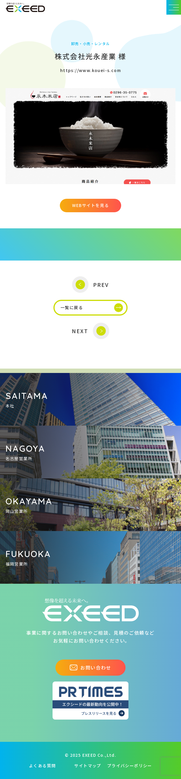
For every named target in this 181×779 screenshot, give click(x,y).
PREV (90, 285)
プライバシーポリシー (129, 765)
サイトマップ (87, 765)
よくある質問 (42, 765)
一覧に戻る (91, 307)
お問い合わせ (90, 667)
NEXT (90, 331)
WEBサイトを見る (90, 205)
